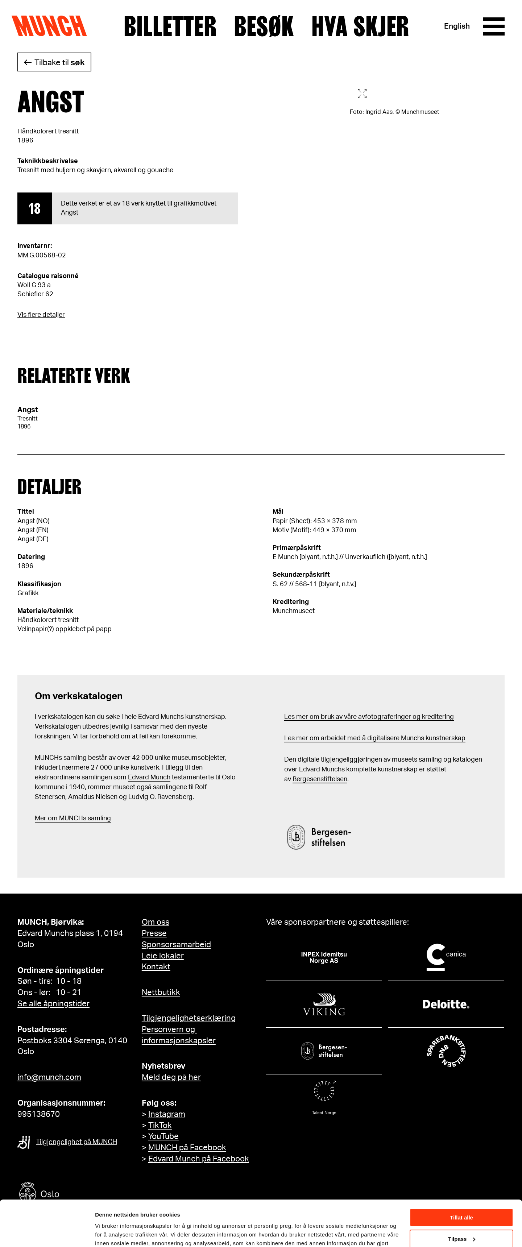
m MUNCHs (69, 818)
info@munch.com (49, 1077)
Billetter (170, 26)
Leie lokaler (163, 956)
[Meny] (494, 26)
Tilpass (461, 1199)
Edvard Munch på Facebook (198, 1159)
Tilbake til (59, 63)
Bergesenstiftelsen (320, 779)
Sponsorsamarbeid (176, 945)
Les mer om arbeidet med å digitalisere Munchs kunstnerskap (374, 738)
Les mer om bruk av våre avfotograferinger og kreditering (369, 717)
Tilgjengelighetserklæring (189, 1018)
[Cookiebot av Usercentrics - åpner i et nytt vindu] (47, 1232)
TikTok (160, 1126)
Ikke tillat (461, 1221)
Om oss (155, 922)
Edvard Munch (149, 777)
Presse (154, 933)
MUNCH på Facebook (187, 1148)
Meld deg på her (171, 1077)
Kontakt (156, 967)
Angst (69, 213)
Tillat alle (461, 1178)
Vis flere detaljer (41, 315)
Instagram (166, 1114)
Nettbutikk (161, 993)
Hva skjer (360, 26)
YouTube (163, 1136)
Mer (40, 818)
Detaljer (105, 1232)
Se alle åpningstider (53, 1004)
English (457, 26)
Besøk (264, 26)
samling (98, 818)
